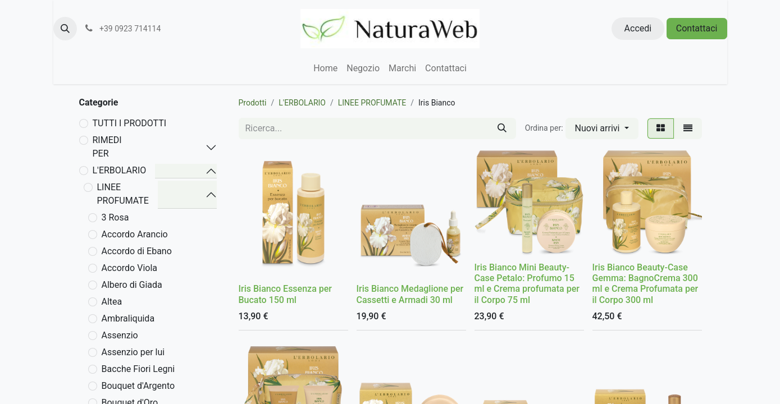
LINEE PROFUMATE (123, 194)
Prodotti (253, 102)
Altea (112, 301)
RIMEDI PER (107, 147)
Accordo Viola (130, 268)
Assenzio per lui (133, 352)
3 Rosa (115, 217)
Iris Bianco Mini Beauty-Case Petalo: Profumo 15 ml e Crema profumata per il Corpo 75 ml (527, 283)
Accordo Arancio (135, 234)
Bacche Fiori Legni (138, 369)
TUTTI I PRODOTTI (130, 123)
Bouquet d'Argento (138, 385)
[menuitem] (325, 68)
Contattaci (697, 28)
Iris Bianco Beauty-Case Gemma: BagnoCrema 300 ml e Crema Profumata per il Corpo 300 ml (645, 283)
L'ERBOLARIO (120, 170)
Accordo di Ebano (137, 251)
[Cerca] (502, 128)
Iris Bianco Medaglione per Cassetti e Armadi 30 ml (410, 294)
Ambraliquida (128, 318)
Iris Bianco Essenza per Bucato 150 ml (285, 294)
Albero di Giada (132, 284)
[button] (65, 28)
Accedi (638, 28)
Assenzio (120, 335)
